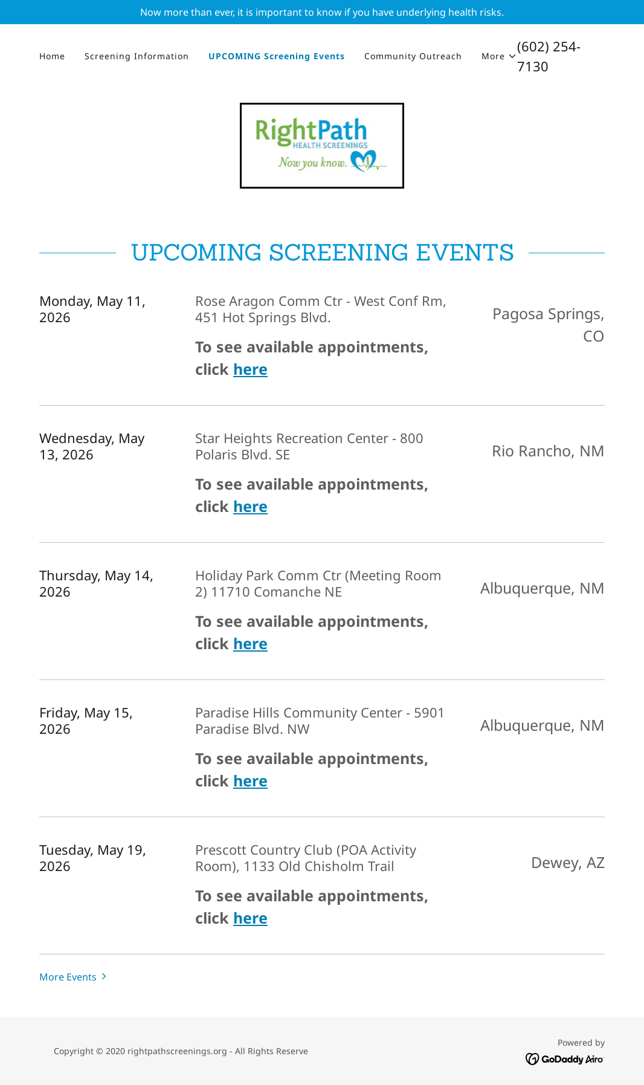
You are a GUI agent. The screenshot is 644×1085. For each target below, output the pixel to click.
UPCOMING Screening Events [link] (276, 56)
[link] (322, 144)
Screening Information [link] (137, 56)
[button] (499, 56)
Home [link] (52, 56)
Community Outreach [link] (413, 56)
